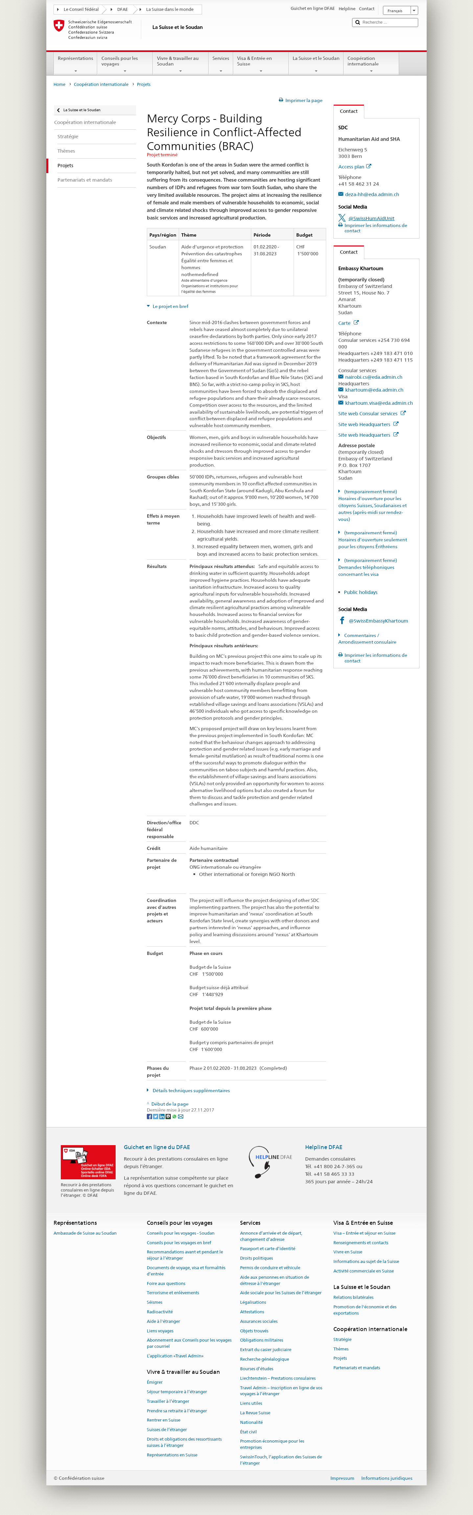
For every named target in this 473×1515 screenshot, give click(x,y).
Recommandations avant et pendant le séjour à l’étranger (185, 1255)
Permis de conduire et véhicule (270, 1267)
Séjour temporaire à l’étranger (177, 1391)
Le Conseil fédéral (81, 9)
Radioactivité (160, 1311)
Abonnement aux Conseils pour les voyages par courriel (189, 1343)
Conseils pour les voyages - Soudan (180, 1233)
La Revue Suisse (255, 1412)
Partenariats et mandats (356, 1367)
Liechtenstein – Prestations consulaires (278, 1378)
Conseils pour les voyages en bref (179, 1242)
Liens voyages (160, 1330)
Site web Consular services (372, 413)
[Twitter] (156, 1116)
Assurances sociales (259, 1321)
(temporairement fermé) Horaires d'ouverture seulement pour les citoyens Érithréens (372, 539)
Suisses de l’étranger (167, 1429)
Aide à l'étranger (163, 1321)
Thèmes (341, 1349)
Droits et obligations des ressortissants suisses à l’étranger (184, 1442)
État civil (248, 1431)
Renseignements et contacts (360, 1242)
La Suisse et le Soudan (316, 64)
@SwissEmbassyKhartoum (378, 621)
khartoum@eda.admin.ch (374, 390)
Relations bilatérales (353, 1297)
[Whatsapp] (175, 1116)
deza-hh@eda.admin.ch (372, 194)
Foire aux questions (166, 1283)
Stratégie (342, 1339)
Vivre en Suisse (347, 1252)
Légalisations (253, 1302)
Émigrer (155, 1382)
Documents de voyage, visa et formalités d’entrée (186, 1270)
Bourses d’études (256, 1368)
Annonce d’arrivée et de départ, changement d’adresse (271, 1236)
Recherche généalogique (264, 1359)
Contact (346, 111)
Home (59, 84)
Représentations (75, 64)
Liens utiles (251, 1403)
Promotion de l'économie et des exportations (364, 1310)
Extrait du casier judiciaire (265, 1350)
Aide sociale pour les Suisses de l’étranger (281, 1293)
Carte (348, 323)
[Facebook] (150, 1116)
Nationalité (251, 1422)
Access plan (354, 167)
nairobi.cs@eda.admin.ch (373, 377)
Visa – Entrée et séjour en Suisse (364, 1233)
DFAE (122, 9)
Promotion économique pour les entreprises (272, 1444)
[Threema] (169, 1116)
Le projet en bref (170, 306)
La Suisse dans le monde (169, 9)
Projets (340, 1358)
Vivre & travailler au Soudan (180, 64)
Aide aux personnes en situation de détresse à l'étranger (274, 1280)
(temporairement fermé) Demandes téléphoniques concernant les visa (367, 567)
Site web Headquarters (368, 424)
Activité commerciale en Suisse (363, 1271)
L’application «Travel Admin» (175, 1355)
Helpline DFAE (324, 1147)
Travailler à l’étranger (168, 1401)
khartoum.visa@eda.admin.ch (379, 403)
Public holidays (360, 592)
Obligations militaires (261, 1340)
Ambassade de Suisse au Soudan (85, 1233)
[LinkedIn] (162, 1116)
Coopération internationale (371, 64)
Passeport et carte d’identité (267, 1248)
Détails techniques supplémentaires (191, 1090)
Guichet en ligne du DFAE (157, 1147)
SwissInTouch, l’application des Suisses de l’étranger (281, 1460)
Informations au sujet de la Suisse (366, 1261)
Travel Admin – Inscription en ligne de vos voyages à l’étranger (281, 1391)
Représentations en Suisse (172, 1454)
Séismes (154, 1302)
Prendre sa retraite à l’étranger (177, 1410)
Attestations (252, 1311)
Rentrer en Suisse (163, 1420)
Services (221, 64)
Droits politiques (256, 1258)
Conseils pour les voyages (125, 64)
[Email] (180, 1116)
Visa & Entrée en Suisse (261, 64)
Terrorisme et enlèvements (173, 1293)
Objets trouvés (254, 1330)
